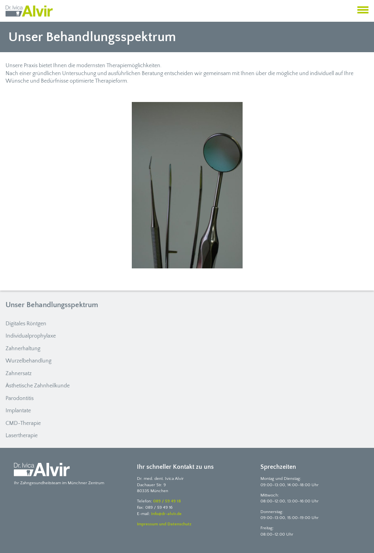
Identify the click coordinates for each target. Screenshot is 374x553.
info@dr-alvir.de (166, 513)
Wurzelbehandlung (28, 361)
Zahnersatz (19, 373)
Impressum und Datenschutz (164, 524)
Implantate (18, 411)
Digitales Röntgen (26, 324)
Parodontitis (20, 398)
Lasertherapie (22, 435)
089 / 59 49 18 (167, 501)
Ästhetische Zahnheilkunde (38, 386)
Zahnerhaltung (23, 348)
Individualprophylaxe (31, 336)
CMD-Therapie (23, 423)
